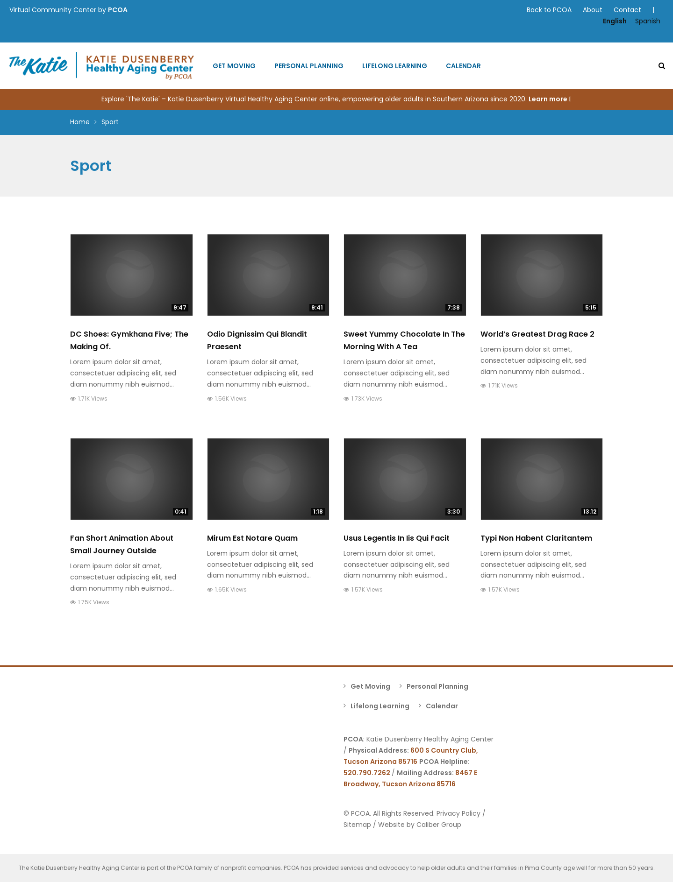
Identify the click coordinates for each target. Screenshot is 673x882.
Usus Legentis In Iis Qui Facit (397, 538)
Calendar (463, 66)
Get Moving (234, 66)
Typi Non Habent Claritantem (536, 538)
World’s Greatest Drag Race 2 (537, 334)
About (592, 9)
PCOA (118, 9)
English (615, 21)
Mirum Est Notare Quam (252, 538)
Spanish (647, 21)
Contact (627, 9)
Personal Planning (309, 66)
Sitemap (357, 824)
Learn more (550, 99)
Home (80, 122)
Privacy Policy (458, 813)
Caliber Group (438, 824)
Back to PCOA (549, 9)
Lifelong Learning (394, 66)
